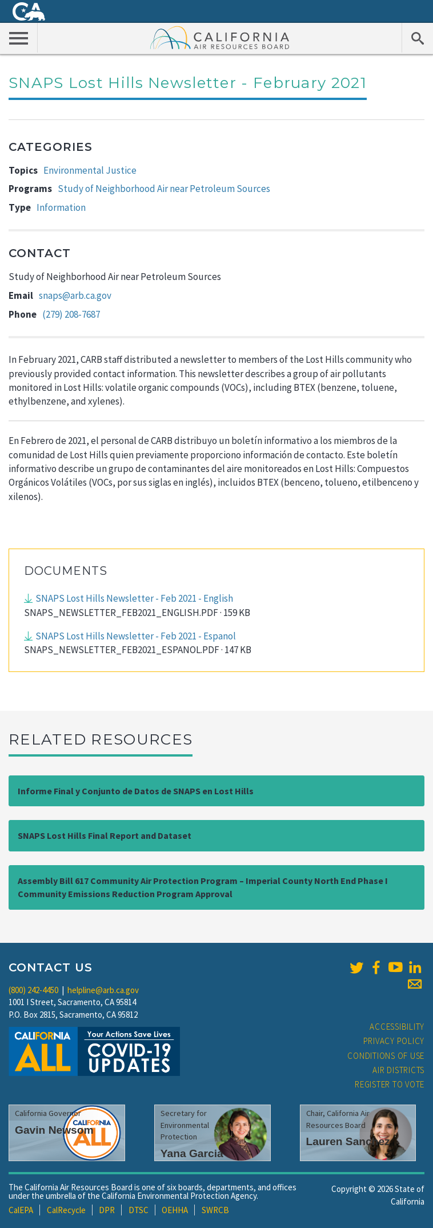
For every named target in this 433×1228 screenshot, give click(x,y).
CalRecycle (66, 1210)
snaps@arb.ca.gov (75, 295)
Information (61, 207)
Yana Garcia (192, 1153)
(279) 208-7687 (71, 314)
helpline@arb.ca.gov (103, 990)
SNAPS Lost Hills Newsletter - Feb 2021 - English (134, 598)
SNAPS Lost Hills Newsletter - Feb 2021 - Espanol (135, 636)
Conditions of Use (385, 1055)
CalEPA (21, 1210)
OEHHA (175, 1210)
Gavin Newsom (54, 1130)
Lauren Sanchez (348, 1141)
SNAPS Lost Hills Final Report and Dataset (104, 835)
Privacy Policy (394, 1040)
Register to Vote (389, 1084)
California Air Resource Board (220, 37)
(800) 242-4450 (33, 990)
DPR (107, 1210)
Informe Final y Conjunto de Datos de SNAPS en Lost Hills (136, 791)
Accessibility (397, 1026)
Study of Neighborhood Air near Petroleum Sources (164, 188)
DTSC (139, 1210)
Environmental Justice (90, 170)
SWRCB (215, 1210)
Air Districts (398, 1070)
